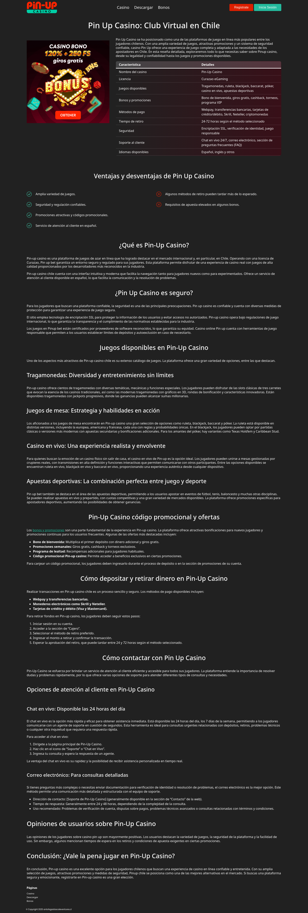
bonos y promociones (48, 530)
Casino (30, 893)
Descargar (32, 897)
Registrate (241, 7)
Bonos (30, 901)
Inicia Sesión (268, 7)
